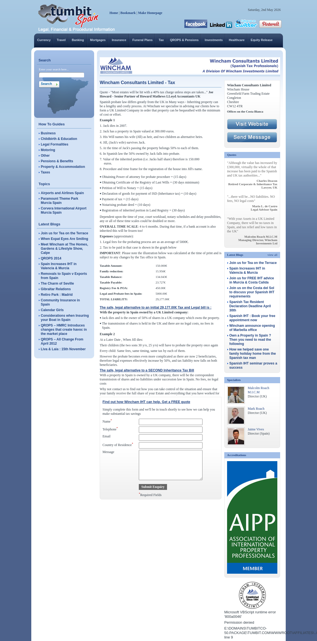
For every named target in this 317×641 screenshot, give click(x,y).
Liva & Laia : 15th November (63, 349)
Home (113, 13)
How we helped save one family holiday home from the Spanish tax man (252, 353)
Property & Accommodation (63, 167)
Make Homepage (150, 13)
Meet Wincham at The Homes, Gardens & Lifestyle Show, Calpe (64, 248)
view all (272, 254)
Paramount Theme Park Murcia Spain (59, 201)
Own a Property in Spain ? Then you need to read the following (250, 339)
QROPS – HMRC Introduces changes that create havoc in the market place (64, 329)
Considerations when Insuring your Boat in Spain (65, 318)
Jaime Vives (256, 429)
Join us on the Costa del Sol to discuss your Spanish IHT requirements (251, 292)
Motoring (48, 150)
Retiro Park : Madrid (57, 295)
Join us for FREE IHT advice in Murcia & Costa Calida (251, 280)
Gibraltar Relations (56, 289)
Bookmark (128, 13)
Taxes (45, 172)
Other (45, 156)
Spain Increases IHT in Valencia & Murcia (59, 266)
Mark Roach (256, 409)
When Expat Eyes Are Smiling (64, 239)
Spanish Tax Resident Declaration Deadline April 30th (250, 306)
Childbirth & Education (59, 139)
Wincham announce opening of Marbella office (252, 328)
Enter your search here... (54, 69)
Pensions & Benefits (57, 161)
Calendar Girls (52, 310)
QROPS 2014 (51, 258)
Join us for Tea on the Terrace (64, 233)
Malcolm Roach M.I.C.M (258, 390)
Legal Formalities (54, 144)
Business (48, 133)
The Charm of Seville (57, 283)
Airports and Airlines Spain (62, 193)
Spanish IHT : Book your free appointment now (252, 318)
